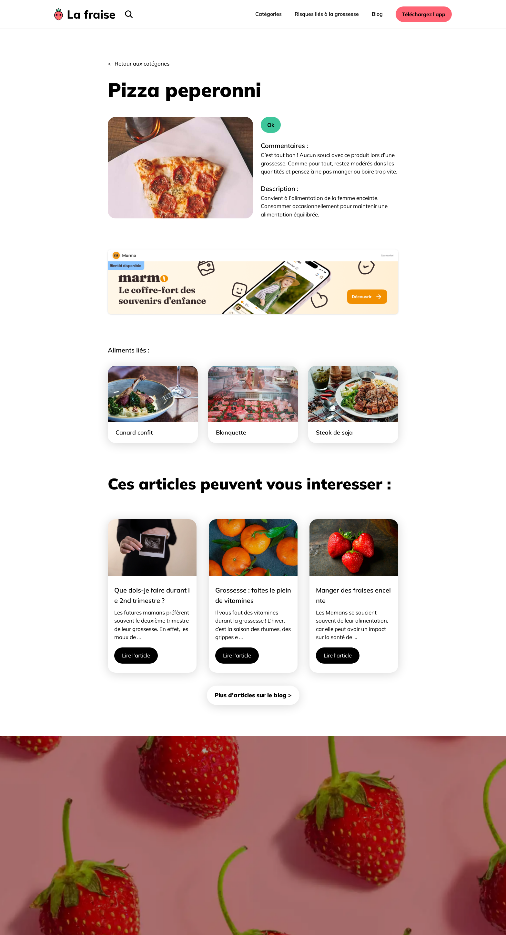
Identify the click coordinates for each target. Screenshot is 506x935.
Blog (377, 14)
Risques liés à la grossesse (327, 14)
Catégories (268, 14)
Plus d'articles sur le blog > (253, 695)
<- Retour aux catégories (138, 63)
